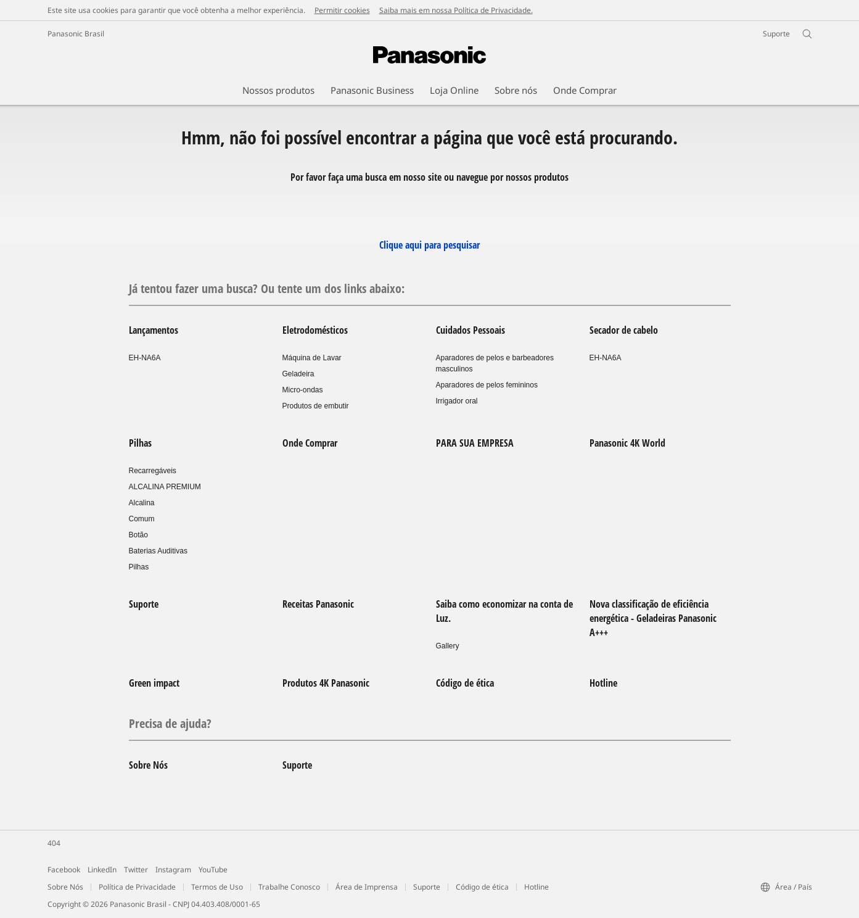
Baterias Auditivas (158, 551)
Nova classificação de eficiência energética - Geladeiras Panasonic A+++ (653, 618)
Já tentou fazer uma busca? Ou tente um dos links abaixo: (267, 288)
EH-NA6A (145, 358)
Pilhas (140, 443)
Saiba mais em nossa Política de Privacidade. (456, 10)
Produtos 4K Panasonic (325, 683)
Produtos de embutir (315, 406)
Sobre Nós (148, 765)
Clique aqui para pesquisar (429, 245)
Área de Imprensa (366, 887)
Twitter (136, 869)
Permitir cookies (342, 10)
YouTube (213, 869)
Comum (142, 519)
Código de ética (465, 683)
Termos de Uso (217, 887)
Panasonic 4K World (627, 443)
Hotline (603, 683)
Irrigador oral (457, 401)
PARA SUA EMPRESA (475, 443)
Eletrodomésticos (315, 330)
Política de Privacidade (137, 887)
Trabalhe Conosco (289, 887)
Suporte (143, 604)
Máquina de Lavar (312, 358)
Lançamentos (153, 330)
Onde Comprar (309, 443)
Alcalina (142, 502)
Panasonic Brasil (75, 33)
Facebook (63, 869)
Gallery (447, 646)
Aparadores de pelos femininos (487, 385)
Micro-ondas (302, 390)
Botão (138, 535)
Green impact (154, 683)
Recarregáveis (152, 470)
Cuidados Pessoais (470, 330)
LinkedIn (102, 869)
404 (53, 843)
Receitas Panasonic (318, 604)
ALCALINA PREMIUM (165, 486)
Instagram (173, 869)
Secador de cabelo (624, 330)
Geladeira (298, 374)
